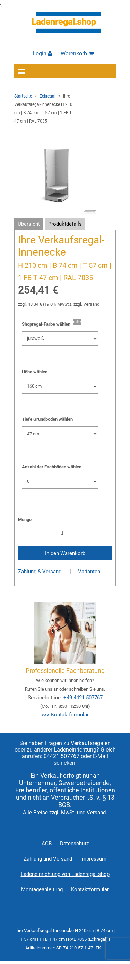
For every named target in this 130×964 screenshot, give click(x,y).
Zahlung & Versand (39, 571)
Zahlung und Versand (48, 859)
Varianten (89, 571)
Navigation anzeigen (21, 71)
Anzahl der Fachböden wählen (51, 466)
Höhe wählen (34, 371)
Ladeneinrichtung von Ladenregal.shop (65, 874)
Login (42, 53)
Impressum (93, 859)
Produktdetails (65, 224)
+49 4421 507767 (83, 697)
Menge (25, 519)
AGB (47, 843)
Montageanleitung (42, 889)
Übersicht (29, 224)
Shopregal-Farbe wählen (47, 324)
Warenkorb (77, 53)
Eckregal (47, 96)
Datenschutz (74, 843)
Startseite (23, 96)
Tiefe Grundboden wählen (47, 419)
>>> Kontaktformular (65, 715)
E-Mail (100, 756)
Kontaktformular (90, 889)
